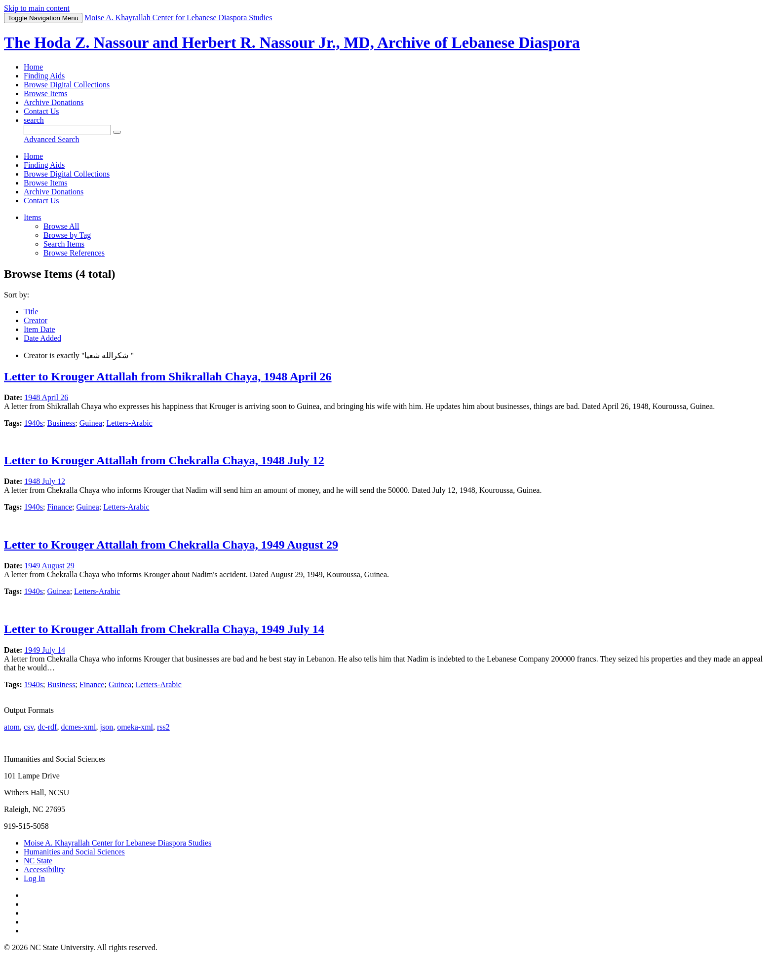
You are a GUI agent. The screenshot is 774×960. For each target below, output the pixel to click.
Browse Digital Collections (67, 84)
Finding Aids (44, 76)
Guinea (90, 423)
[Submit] (117, 132)
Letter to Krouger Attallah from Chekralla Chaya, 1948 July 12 (164, 460)
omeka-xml (135, 727)
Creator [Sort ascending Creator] (35, 320)
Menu (43, 18)
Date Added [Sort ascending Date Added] (42, 338)
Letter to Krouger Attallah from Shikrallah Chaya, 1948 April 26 (168, 376)
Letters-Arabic (129, 423)
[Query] (67, 130)
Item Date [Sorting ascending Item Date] (39, 329)
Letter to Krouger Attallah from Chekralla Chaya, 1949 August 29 (171, 544)
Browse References (74, 253)
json (106, 727)
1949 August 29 (49, 565)
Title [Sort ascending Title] (31, 311)
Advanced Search (51, 139)
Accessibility (44, 869)
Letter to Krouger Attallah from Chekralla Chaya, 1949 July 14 (164, 629)
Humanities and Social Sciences (74, 852)
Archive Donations (53, 102)
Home (33, 67)
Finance (59, 507)
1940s (33, 423)
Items (32, 217)
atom (12, 727)
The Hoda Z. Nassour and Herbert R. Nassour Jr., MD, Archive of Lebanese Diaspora (292, 42)
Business (61, 423)
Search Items (63, 244)
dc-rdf (47, 727)
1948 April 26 (46, 397)
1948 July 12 (44, 481)
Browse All (61, 226)
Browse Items (45, 93)
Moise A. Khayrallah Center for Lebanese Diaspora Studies (117, 843)
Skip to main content (37, 8)
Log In (34, 878)
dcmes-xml (78, 727)
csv (29, 727)
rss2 (163, 727)
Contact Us (41, 111)
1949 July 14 (44, 650)
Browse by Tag (67, 235)
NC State (38, 860)
